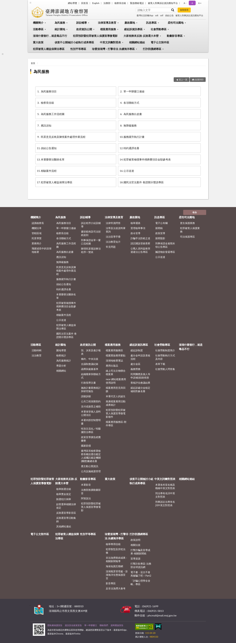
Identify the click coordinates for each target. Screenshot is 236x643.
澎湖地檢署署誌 (114, 360)
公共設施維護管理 (91, 471)
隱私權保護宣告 (54, 625)
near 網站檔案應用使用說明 (116, 381)
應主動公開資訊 (89, 466)
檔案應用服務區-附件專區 (116, 423)
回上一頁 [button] (183, 79)
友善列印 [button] (199, 79)
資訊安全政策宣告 (73, 625)
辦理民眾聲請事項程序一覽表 (91, 250)
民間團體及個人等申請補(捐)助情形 (140, 376)
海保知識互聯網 (114, 566)
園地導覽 (61, 350)
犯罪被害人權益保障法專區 (48, 48)
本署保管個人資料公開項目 (91, 413)
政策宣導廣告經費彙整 (91, 439)
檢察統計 (61, 355)
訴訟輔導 (81, 22)
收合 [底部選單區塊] (195, 212)
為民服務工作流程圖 (50, 114)
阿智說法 (86, 498)
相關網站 (61, 370)
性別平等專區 (78, 48)
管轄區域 (36, 233)
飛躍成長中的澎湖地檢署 (41, 250)
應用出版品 (112, 365)
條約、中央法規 (89, 358)
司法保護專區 (187, 236)
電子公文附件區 (160, 42)
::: (30, 2)
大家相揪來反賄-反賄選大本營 (141, 35)
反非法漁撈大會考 (115, 588)
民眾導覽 (36, 238)
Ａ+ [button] (199, 3)
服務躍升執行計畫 (132, 137)
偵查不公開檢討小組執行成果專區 (74, 42)
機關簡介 (38, 22)
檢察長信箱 (120, 3)
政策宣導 (160, 233)
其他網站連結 (63, 526)
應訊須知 (44, 125)
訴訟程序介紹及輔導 (91, 224)
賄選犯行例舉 (63, 499)
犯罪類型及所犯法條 (115, 551)
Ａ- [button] (184, 3)
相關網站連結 (137, 42)
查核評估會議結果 (140, 382)
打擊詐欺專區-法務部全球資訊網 (141, 565)
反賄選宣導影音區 (66, 512)
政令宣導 (135, 233)
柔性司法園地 (176, 22)
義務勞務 (135, 369)
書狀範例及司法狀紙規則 (91, 233)
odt (156, 15)
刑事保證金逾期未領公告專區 (165, 245)
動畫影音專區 (175, 35)
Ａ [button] (192, 3)
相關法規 (135, 544)
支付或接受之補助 (91, 406)
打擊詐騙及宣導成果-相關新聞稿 (140, 551)
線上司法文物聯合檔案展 (115, 372)
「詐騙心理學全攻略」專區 (140, 582)
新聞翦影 (160, 238)
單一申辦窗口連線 (132, 91)
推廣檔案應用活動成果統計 (115, 403)
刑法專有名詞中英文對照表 (165, 495)
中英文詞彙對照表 (110, 42)
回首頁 (84, 3)
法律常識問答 (113, 222)
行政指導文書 (88, 382)
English (95, 3)
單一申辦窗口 (90, 625)
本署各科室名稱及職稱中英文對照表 (165, 486)
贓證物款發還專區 (165, 251)
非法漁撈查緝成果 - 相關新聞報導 (116, 559)
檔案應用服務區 (114, 350)
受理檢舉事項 (138, 228)
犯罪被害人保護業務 (190, 230)
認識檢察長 (38, 222)
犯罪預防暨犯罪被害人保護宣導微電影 (95, 35)
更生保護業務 (187, 222)
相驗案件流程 (47, 171)
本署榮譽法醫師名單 (50, 159)
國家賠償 (86, 445)
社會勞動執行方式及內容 (165, 357)
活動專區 (38, 29)
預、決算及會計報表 (91, 352)
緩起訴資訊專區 (133, 29)
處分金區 (135, 363)
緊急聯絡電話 (137, 3)
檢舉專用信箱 (113, 544)
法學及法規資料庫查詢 (115, 230)
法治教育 (36, 355)
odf (161, 15)
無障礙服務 (128, 125)
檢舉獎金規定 (63, 494)
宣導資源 (135, 558)
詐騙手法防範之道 (140, 238)
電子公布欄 (161, 222)
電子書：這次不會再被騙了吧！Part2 (141, 574)
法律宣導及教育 (107, 22)
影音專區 (111, 583)
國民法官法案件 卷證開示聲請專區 (142, 182)
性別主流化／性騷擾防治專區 (91, 430)
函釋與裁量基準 (89, 369)
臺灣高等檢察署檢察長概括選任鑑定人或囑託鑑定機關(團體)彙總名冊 (91, 456)
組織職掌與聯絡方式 (91, 376)
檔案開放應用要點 (115, 355)
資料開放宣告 (117, 625)
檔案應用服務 (108, 29)
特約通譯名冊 (129, 148)
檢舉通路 (135, 222)
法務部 (106, 3)
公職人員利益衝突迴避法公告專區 (140, 250)
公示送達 (127, 171)
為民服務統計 (63, 360)
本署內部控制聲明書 (91, 422)
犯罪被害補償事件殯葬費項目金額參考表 (145, 159)
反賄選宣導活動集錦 (66, 519)
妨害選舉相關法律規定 (66, 506)
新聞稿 (159, 228)
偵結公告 (169, 15)
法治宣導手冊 (113, 236)
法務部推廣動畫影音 (91, 491)
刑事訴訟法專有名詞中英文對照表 (165, 503)
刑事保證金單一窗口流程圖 (91, 242)
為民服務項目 (47, 91)
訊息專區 (151, 22)
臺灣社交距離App (145, 15)
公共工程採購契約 (91, 401)
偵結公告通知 (47, 148)
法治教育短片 (113, 241)
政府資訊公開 (84, 29)
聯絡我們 (104, 625)
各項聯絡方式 (129, 103)
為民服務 (60, 22)
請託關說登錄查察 (140, 243)
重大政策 (38, 42)
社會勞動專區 (158, 29)
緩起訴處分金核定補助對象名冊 (140, 389)
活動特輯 (36, 350)
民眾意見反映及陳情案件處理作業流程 (61, 137)
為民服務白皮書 (131, 114)
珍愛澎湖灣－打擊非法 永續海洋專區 (113, 48)
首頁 (33, 63)
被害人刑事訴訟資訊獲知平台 (163, 3)
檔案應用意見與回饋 (115, 389)
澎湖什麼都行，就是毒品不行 (50, 35)
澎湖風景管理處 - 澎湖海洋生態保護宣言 (117, 575)
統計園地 (60, 29)
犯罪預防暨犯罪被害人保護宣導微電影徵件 (115, 413)
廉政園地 (129, 22)
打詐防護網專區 (152, 48)
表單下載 (160, 363)
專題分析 (61, 365)
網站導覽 (72, 3)
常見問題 (111, 246)
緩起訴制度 (137, 350)
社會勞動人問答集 (165, 369)
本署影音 (86, 484)
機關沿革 (36, 228)
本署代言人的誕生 (115, 396)
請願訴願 (86, 396)
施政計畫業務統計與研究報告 (91, 389)
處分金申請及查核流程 (140, 357)
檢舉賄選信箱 (63, 488)
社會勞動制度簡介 (165, 350)
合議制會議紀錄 (89, 363)
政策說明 (135, 539)
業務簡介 (36, 243)
